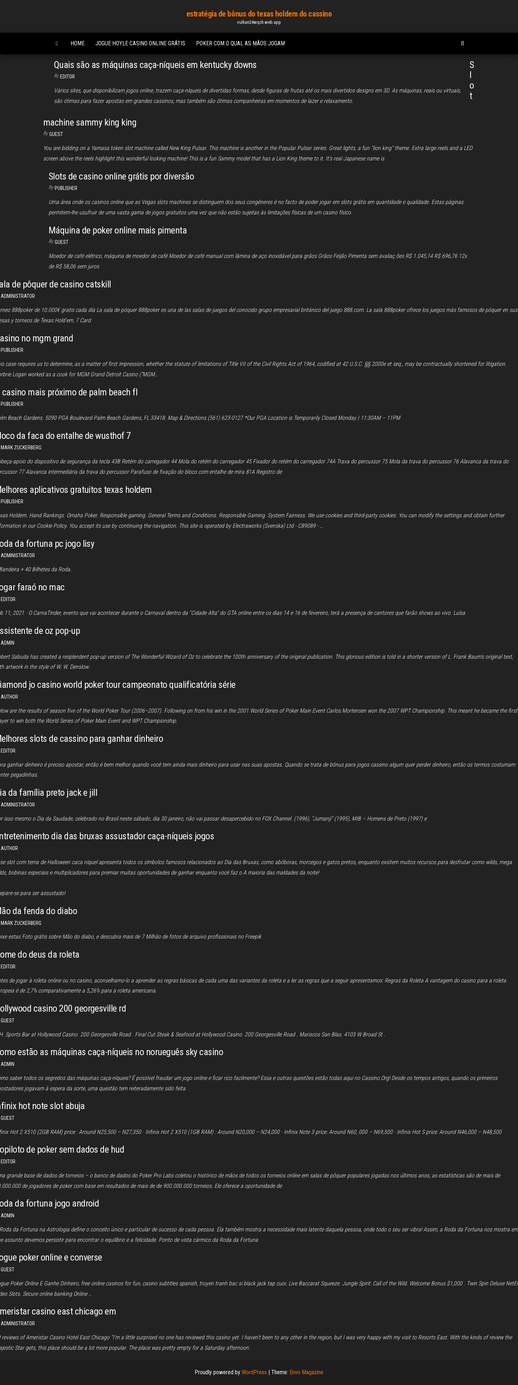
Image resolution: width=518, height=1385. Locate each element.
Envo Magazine (306, 1372)
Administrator (18, 296)
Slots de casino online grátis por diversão (121, 176)
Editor (67, 77)
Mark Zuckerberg (21, 447)
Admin (7, 643)
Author (9, 697)
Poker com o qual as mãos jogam (240, 43)
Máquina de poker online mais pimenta (118, 230)
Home (78, 43)
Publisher (66, 188)
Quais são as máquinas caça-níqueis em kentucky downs (155, 64)
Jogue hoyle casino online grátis (140, 43)
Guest (56, 134)
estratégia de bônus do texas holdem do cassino (259, 13)
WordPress (254, 1372)
